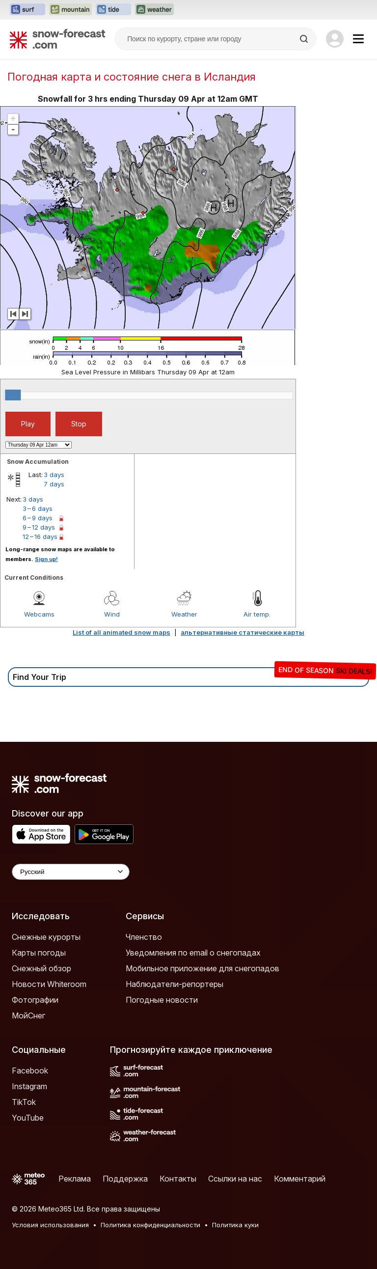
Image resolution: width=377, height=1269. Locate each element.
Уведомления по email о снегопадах (193, 953)
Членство (144, 937)
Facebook (30, 1070)
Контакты (178, 1179)
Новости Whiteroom (49, 984)
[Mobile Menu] (358, 39)
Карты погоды (39, 953)
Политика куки (235, 1225)
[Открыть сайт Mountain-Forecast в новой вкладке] (70, 9)
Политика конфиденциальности (150, 1225)
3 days (54, 475)
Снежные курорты (46, 937)
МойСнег (28, 1015)
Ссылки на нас (235, 1179)
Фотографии (35, 1000)
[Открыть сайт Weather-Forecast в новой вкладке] (154, 9)
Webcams (39, 614)
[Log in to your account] (335, 39)
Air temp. (256, 614)
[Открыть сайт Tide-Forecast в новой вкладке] (113, 9)
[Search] (305, 39)
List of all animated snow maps (121, 632)
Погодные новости (162, 1000)
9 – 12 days (39, 527)
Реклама (74, 1179)
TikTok (24, 1102)
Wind (112, 614)
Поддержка (125, 1179)
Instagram (29, 1086)
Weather (184, 614)
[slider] (13, 395)
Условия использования (50, 1225)
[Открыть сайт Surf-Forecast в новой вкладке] (27, 9)
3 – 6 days (38, 508)
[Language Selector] (71, 872)
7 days (54, 484)
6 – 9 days (38, 518)
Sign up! (46, 559)
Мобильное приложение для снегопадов (202, 968)
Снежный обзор (41, 968)
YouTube (28, 1118)
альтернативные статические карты (242, 632)
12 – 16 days (40, 536)
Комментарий (299, 1179)
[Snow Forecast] (57, 39)
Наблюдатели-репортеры (174, 984)
